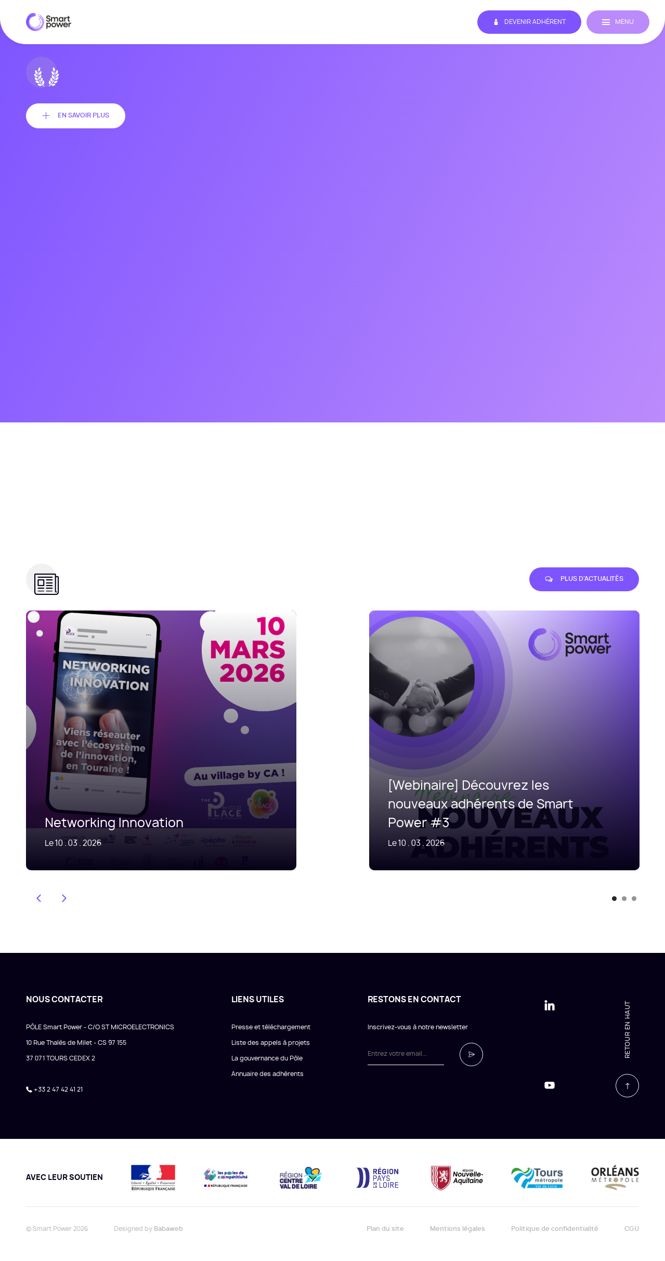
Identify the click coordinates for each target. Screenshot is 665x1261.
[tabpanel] (488, 740)
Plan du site (385, 1229)
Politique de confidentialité (554, 1229)
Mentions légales (457, 1229)
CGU (631, 1229)
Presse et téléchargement (270, 1027)
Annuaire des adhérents (267, 1074)
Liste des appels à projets (270, 1043)
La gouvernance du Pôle (267, 1058)
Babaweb (168, 1229)
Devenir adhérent (529, 22)
